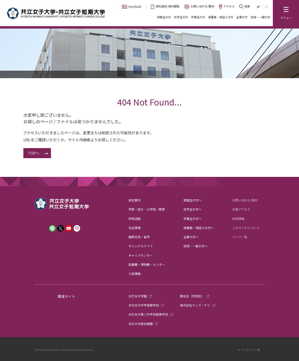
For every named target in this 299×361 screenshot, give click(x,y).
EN (266, 6)
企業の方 (242, 17)
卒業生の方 (198, 17)
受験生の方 (164, 17)
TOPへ (33, 153)
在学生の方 (181, 17)
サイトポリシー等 (249, 350)
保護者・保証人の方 (220, 17)
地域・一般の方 (260, 17)
